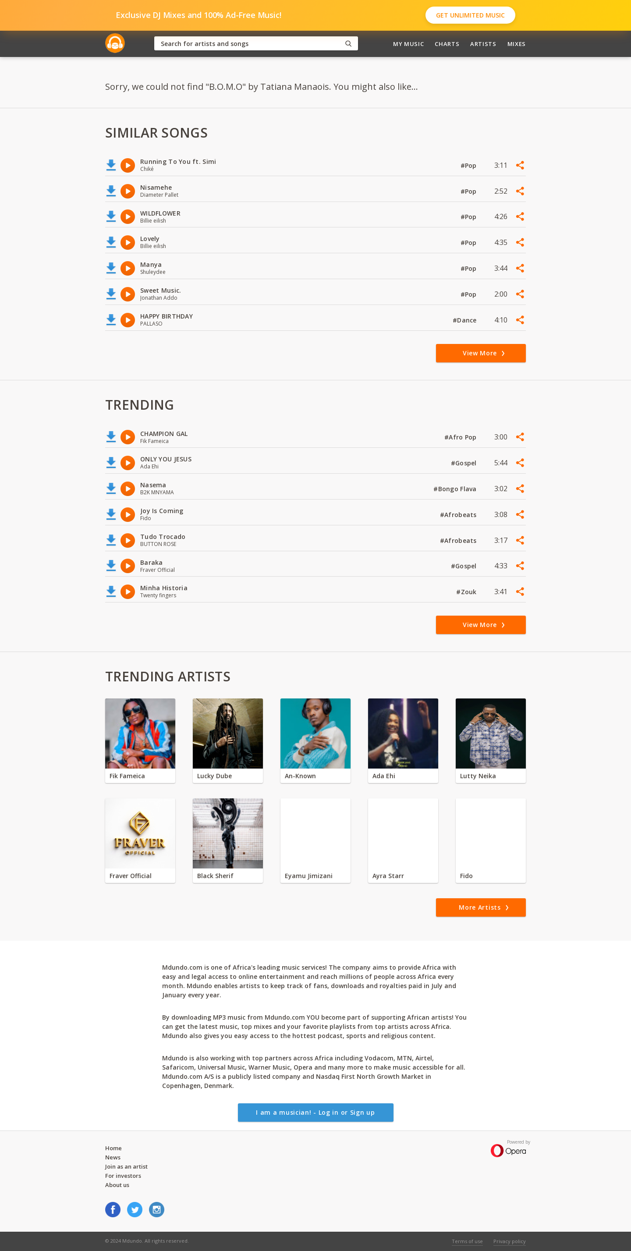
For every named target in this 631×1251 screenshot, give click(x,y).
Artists (483, 44)
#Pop (470, 165)
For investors (123, 1176)
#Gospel (465, 463)
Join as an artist (126, 1166)
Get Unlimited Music (470, 15)
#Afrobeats (459, 514)
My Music (408, 44)
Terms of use (467, 1241)
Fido (466, 876)
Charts (447, 44)
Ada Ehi (383, 776)
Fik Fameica (127, 776)
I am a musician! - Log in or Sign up (315, 1112)
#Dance (466, 320)
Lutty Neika (478, 776)
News (113, 1157)
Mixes (516, 44)
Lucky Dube (214, 776)
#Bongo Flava (456, 489)
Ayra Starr (388, 876)
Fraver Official (131, 876)
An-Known (300, 776)
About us (117, 1185)
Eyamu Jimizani (309, 876)
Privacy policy (509, 1241)
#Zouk (467, 592)
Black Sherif (215, 876)
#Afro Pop (461, 437)
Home (113, 1148)
